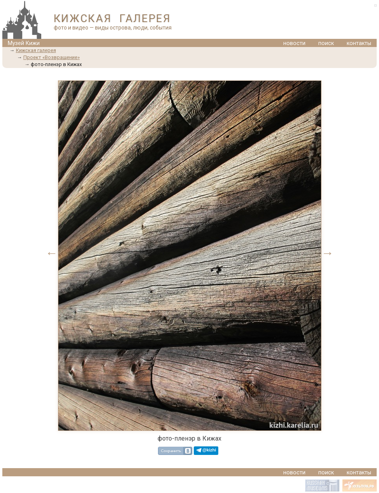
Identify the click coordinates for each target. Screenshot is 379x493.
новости (294, 43)
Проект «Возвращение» (51, 57)
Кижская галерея (36, 50)
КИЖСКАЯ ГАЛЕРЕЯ (112, 18)
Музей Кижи (24, 43)
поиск (326, 43)
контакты (359, 43)
